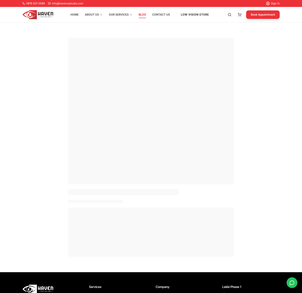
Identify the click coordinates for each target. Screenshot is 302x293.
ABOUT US (94, 14)
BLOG (142, 15)
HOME (74, 14)
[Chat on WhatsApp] (292, 282)
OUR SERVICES (121, 14)
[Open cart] (239, 14)
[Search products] (229, 14)
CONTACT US (161, 14)
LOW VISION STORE (195, 14)
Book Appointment (263, 14)
